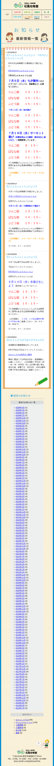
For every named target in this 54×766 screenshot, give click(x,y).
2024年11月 (21, 452)
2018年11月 (21, 640)
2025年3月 (20, 441)
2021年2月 (20, 570)
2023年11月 (21, 483)
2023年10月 (21, 486)
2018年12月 (21, 637)
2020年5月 (20, 593)
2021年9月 (20, 551)
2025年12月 (21, 418)
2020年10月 (21, 580)
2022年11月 (21, 515)
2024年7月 (20, 462)
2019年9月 (20, 614)
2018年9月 (20, 645)
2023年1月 (20, 509)
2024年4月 (20, 470)
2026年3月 (20, 410)
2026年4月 (20, 407)
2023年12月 (21, 481)
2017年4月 (20, 685)
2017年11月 (21, 669)
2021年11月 (21, 546)
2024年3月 (20, 473)
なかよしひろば (22, 720)
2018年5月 (20, 656)
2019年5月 (20, 624)
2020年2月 (20, 601)
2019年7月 (20, 619)
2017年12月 (21, 666)
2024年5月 (20, 468)
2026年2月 (20, 413)
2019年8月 (20, 617)
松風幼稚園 (27, 5)
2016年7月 (20, 708)
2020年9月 (20, 583)
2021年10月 (21, 549)
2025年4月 (20, 439)
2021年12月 (21, 543)
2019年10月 (21, 611)
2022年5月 (20, 530)
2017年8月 (20, 677)
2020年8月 (20, 585)
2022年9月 (20, 520)
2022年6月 (20, 528)
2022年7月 (20, 525)
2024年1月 (20, 478)
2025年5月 (20, 436)
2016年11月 (21, 698)
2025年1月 (20, 447)
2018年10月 (21, 643)
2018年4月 (20, 658)
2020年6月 (20, 590)
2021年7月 (20, 556)
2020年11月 (21, 577)
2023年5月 (20, 499)
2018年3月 (20, 661)
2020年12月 (21, 575)
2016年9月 (20, 703)
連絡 (17, 733)
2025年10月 (21, 423)
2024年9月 (20, 457)
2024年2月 (20, 475)
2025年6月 (20, 434)
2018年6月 (20, 653)
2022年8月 (20, 522)
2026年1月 (20, 415)
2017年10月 (21, 671)
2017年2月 (20, 690)
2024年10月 (21, 455)
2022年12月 (21, 512)
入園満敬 (19, 725)
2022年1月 (20, 541)
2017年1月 (20, 692)
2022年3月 (20, 536)
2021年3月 (20, 567)
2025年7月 (20, 431)
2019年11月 (21, 609)
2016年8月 (20, 705)
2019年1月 (20, 635)
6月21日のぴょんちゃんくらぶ (21, 71)
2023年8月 (20, 491)
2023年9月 (20, 488)
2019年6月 (20, 622)
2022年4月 (20, 533)
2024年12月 (21, 449)
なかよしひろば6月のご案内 (20, 354)
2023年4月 (20, 502)
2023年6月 (20, 496)
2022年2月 (20, 538)
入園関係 (19, 728)
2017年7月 (20, 679)
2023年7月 (20, 494)
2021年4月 (20, 564)
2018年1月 (20, 664)
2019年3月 (20, 630)
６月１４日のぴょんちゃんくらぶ (22, 196)
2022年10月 (21, 517)
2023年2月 (20, 507)
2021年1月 (20, 572)
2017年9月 (20, 674)
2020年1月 (20, 603)
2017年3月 (20, 687)
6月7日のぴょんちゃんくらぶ (20, 272)
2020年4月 (20, 596)
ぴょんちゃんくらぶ (24, 722)
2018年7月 (20, 651)
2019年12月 (21, 606)
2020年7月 (20, 588)
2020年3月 (20, 598)
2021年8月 (20, 554)
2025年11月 (21, 421)
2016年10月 (21, 700)
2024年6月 (20, 465)
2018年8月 (20, 648)
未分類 (18, 730)
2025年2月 (20, 444)
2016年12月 (21, 695)
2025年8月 (20, 428)
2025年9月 (20, 426)
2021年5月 (20, 562)
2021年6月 (20, 559)
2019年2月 (20, 632)
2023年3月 (20, 504)
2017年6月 (20, 682)
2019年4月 (20, 627)
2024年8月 (20, 460)
